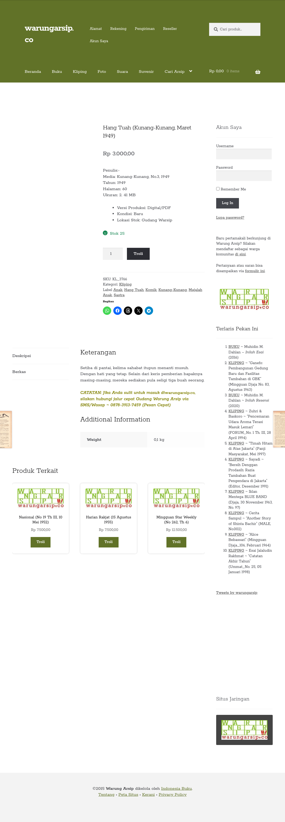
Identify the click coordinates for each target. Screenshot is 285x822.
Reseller (170, 28)
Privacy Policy (173, 794)
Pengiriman (145, 28)
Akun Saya (99, 41)
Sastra (119, 295)
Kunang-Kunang (172, 290)
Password (224, 167)
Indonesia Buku (176, 788)
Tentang (106, 794)
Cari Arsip (175, 71)
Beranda (33, 71)
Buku (57, 71)
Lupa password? (230, 217)
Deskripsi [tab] (21, 356)
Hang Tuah (134, 290)
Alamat (96, 28)
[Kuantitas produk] (113, 254)
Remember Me (231, 189)
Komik (151, 290)
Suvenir (146, 71)
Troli (138, 253)
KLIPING (236, 363)
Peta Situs (128, 794)
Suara (122, 71)
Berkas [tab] (19, 372)
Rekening (118, 28)
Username (225, 146)
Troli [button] (41, 542)
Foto (102, 71)
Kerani (148, 794)
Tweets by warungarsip (237, 592)
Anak (117, 290)
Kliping (80, 71)
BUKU (233, 346)
